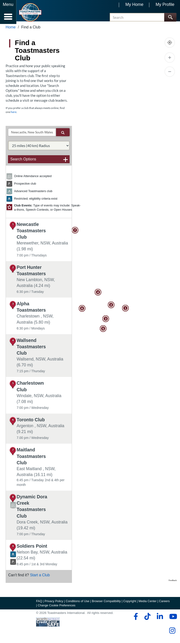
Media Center (148, 603)
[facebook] (135, 619)
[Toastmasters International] (30, 12)
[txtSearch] (32, 135)
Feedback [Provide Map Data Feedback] (173, 583)
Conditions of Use (77, 603)
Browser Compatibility (106, 603)
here (13, 114)
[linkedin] (159, 619)
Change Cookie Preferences (56, 607)
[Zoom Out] (169, 74)
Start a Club (40, 578)
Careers (164, 603)
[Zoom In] (169, 60)
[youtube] (172, 619)
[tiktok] (147, 619)
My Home (134, 4)
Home (11, 30)
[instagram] (172, 633)
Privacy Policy (54, 603)
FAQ (39, 603)
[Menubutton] (8, 12)
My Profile (165, 4)
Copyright (129, 603)
